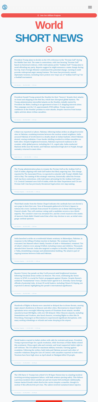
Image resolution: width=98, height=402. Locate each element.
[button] (90, 7)
